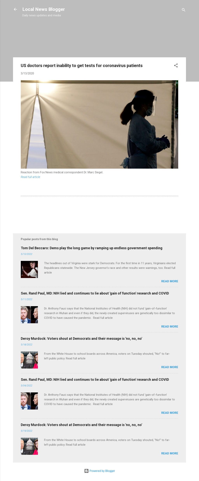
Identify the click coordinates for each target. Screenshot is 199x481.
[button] (176, 66)
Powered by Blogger (99, 471)
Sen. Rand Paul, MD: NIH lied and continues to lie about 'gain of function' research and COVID (95, 293)
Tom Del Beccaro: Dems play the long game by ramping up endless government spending (91, 248)
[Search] (183, 11)
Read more (169, 281)
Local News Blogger (43, 9)
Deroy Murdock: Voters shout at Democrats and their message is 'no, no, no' (81, 338)
